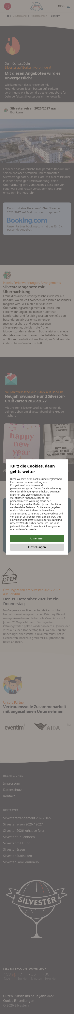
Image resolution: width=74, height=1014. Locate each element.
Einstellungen (37, 547)
